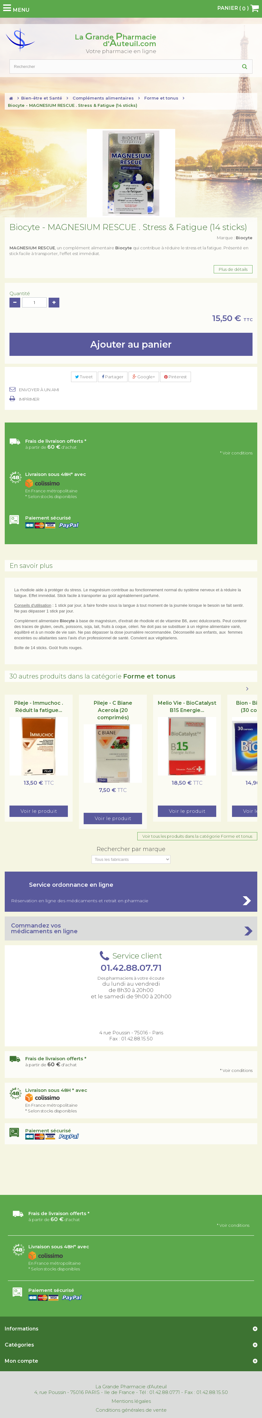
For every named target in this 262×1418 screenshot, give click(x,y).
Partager (112, 376)
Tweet (84, 376)
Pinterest (175, 376)
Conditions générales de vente (131, 1410)
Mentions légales (131, 1401)
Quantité (19, 293)
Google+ (144, 376)
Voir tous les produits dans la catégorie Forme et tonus (197, 836)
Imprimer (29, 399)
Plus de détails (233, 269)
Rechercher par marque (131, 849)
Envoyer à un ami (39, 389)
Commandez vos (131, 928)
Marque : (235, 237)
